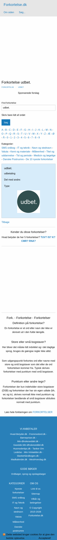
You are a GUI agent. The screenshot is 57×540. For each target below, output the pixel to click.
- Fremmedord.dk (36, 434)
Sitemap (35, 493)
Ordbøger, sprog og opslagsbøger (28, 474)
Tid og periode (24, 155)
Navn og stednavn (42, 148)
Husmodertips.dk (22, 448)
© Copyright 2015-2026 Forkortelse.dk (36, 511)
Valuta (5, 151)
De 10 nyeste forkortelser (39, 159)
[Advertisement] (28, 46)
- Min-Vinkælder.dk (32, 452)
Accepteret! (45, 538)
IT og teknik (23, 148)
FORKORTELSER (42, 412)
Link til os (35, 488)
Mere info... (32, 538)
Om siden (9, 12)
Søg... (22, 12)
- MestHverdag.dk (37, 459)
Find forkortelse (28, 106)
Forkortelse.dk (15, 5)
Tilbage (5, 222)
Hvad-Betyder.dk (18, 434)
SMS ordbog (8, 148)
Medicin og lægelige (44, 155)
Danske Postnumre (13, 159)
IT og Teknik (18, 502)
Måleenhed (38, 151)
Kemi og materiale (20, 151)
